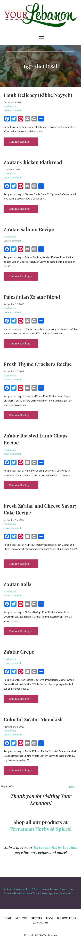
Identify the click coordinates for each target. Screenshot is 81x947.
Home (7, 918)
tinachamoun (10, 106)
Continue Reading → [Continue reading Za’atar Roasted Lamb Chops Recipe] (21, 485)
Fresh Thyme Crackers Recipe (38, 364)
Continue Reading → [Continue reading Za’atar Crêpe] (21, 698)
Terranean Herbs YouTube (55, 847)
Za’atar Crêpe (19, 651)
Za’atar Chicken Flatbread (33, 162)
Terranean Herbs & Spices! (40, 829)
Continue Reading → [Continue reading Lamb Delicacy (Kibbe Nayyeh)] (21, 141)
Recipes (36, 918)
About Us (21, 918)
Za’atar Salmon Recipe (29, 229)
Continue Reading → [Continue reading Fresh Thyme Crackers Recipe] (21, 415)
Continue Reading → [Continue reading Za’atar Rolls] (21, 631)
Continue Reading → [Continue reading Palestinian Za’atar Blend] (21, 343)
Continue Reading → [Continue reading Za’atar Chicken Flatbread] (21, 208)
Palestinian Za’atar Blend (32, 297)
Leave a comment (12, 110)
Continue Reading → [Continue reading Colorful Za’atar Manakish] (21, 770)
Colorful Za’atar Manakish (33, 719)
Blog (49, 918)
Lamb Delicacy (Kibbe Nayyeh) (38, 95)
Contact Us (40, 922)
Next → (73, 786)
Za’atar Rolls (17, 584)
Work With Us (66, 918)
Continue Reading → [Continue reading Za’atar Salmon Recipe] (21, 276)
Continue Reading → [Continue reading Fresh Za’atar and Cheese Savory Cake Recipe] (21, 563)
